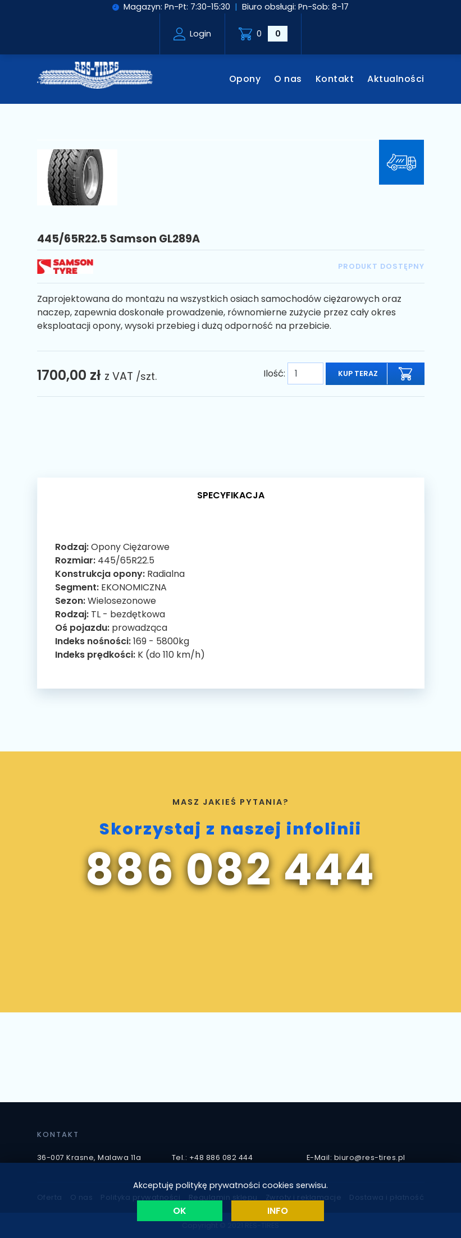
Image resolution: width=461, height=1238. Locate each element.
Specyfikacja (230, 495)
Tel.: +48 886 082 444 (212, 1157)
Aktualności (396, 78)
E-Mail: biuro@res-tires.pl (356, 1157)
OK (179, 1210)
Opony (245, 78)
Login (193, 33)
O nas (288, 78)
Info (277, 1210)
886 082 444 (230, 870)
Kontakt (335, 78)
